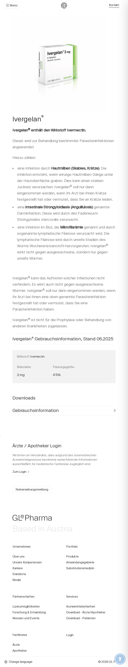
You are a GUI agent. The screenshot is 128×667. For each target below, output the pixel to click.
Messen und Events (25, 618)
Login (70, 635)
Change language (18, 662)
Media (16, 580)
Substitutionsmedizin (80, 568)
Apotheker (19, 650)
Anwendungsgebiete (80, 562)
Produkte (72, 556)
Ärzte (16, 644)
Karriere (17, 568)
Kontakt (114, 5)
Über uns (18, 556)
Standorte (19, 574)
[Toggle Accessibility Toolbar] (120, 659)
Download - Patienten (81, 618)
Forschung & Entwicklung (29, 612)
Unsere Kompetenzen (27, 562)
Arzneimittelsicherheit (80, 606)
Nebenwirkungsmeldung (32, 489)
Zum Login (20, 471)
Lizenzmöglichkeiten (26, 606)
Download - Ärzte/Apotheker (85, 612)
